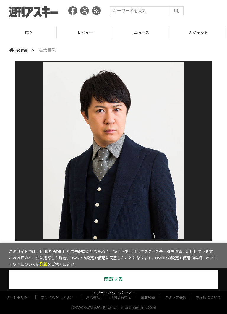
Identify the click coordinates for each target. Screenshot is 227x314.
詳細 (43, 264)
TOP (28, 32)
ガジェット (198, 32)
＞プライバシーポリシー (114, 293)
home (18, 50)
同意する (113, 279)
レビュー (85, 32)
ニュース (141, 32)
